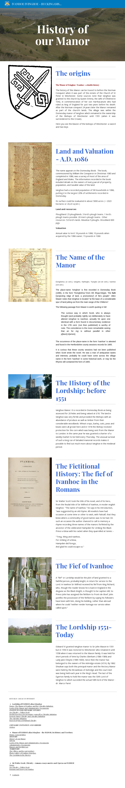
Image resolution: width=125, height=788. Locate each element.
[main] (62, 34)
